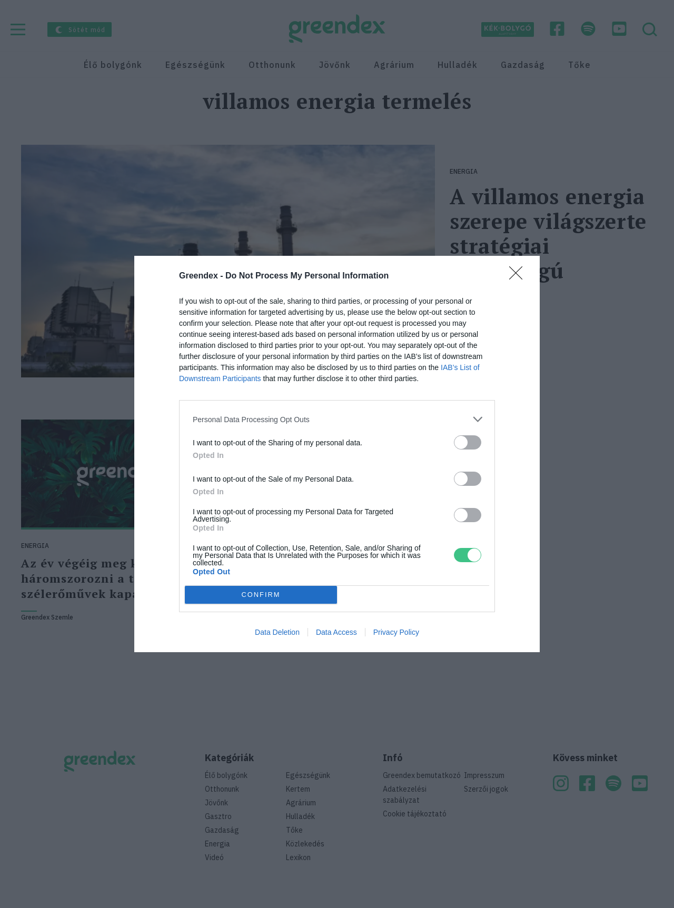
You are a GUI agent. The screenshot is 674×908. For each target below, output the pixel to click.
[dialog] (337, 454)
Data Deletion (277, 632)
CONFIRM (261, 595)
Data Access (336, 632)
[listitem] (337, 419)
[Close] (519, 276)
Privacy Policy (396, 632)
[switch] (467, 442)
